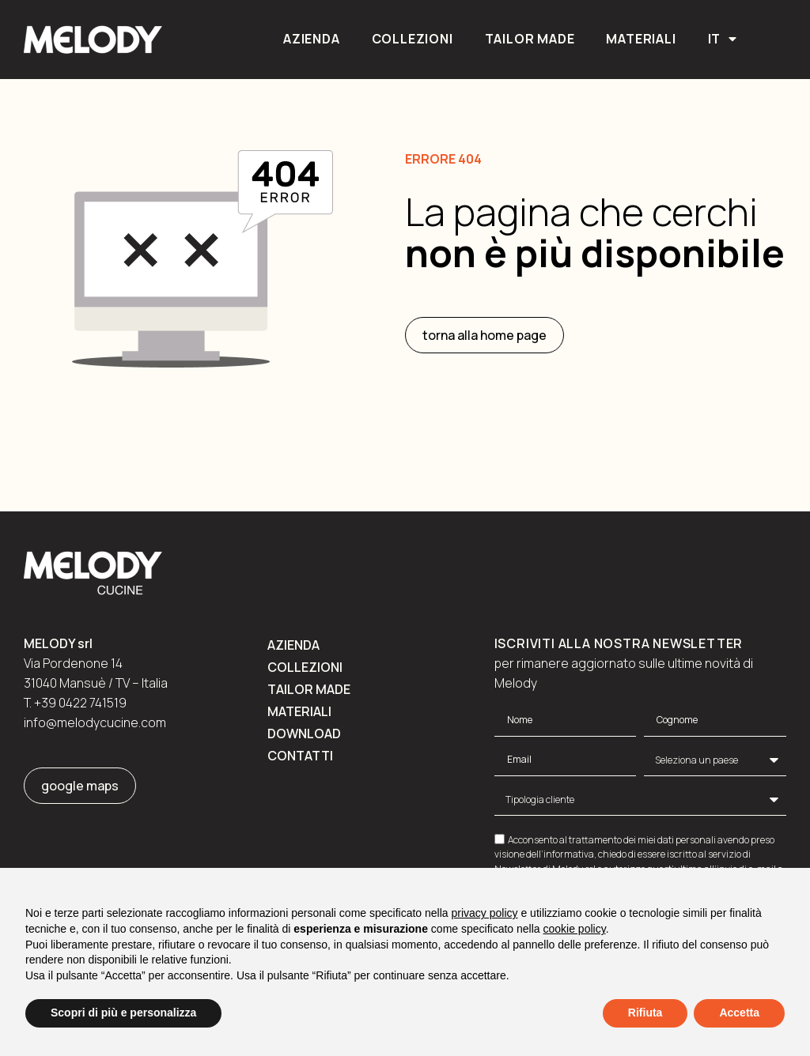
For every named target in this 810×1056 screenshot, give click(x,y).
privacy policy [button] (485, 913)
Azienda (311, 38)
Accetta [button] (739, 1012)
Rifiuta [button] (645, 1012)
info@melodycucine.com (95, 722)
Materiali (641, 38)
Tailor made (530, 38)
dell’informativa (560, 854)
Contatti (300, 755)
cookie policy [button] (574, 928)
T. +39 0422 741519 (75, 702)
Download (304, 733)
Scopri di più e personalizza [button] (123, 1012)
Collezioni (412, 38)
